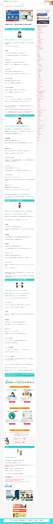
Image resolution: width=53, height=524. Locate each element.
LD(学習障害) (39, 64)
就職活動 (39, 118)
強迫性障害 (39, 40)
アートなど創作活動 (40, 86)
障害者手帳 (39, 111)
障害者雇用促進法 (40, 112)
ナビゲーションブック (40, 120)
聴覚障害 (39, 56)
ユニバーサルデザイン (40, 80)
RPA (38, 97)
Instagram (21, 472)
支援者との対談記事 (40, 92)
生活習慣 (39, 76)
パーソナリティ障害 (40, 39)
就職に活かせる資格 (40, 128)
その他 (38, 135)
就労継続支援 (39, 30)
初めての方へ (16, 519)
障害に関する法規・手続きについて (42, 110)
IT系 (38, 131)
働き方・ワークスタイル (41, 95)
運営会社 (41, 519)
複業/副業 (39, 101)
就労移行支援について (23, 519)
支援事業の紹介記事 (40, 93)
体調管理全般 (39, 71)
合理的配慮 (39, 116)
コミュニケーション (40, 127)
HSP (38, 52)
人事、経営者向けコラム (41, 32)
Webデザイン (39, 102)
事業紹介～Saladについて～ (41, 59)
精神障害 (39, 33)
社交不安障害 (39, 41)
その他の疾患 (39, 77)
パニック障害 (39, 34)
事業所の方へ (31, 519)
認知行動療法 (39, 70)
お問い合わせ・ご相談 (20, 441)
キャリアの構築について (41, 96)
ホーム (11, 519)
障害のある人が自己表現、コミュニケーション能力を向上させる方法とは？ (18, 480)
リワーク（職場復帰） (40, 48)
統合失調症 (39, 38)
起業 (38, 107)
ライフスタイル (39, 79)
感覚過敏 (39, 75)
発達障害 (39, 60)
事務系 (38, 132)
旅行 (38, 85)
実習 (38, 121)
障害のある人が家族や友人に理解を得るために (13, 479)
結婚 (38, 84)
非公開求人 (39, 119)
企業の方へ (36, 519)
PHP (38, 138)
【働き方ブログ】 (40, 26)
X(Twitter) (16, 472)
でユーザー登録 (19, 438)
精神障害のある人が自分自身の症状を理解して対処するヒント (15, 478)
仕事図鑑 (39, 130)
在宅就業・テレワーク (40, 47)
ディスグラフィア (40, 66)
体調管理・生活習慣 (40, 69)
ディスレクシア (40, 65)
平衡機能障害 (39, 57)
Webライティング (40, 108)
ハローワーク (39, 49)
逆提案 (38, 140)
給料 (38, 103)
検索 (47, 11)
